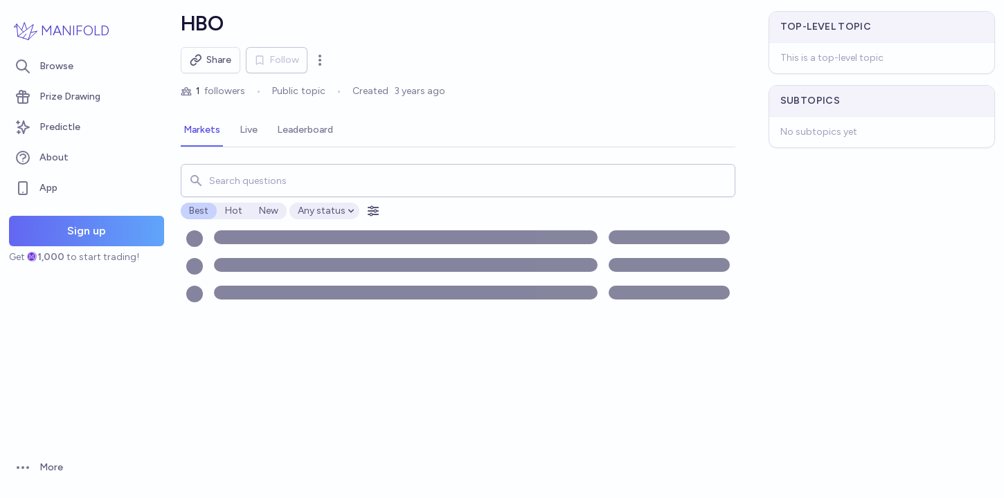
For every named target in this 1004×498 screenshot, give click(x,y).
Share (210, 60)
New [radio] (268, 210)
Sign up (86, 230)
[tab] (202, 131)
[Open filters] (373, 211)
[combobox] (458, 180)
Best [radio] (198, 210)
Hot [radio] (233, 210)
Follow (276, 60)
